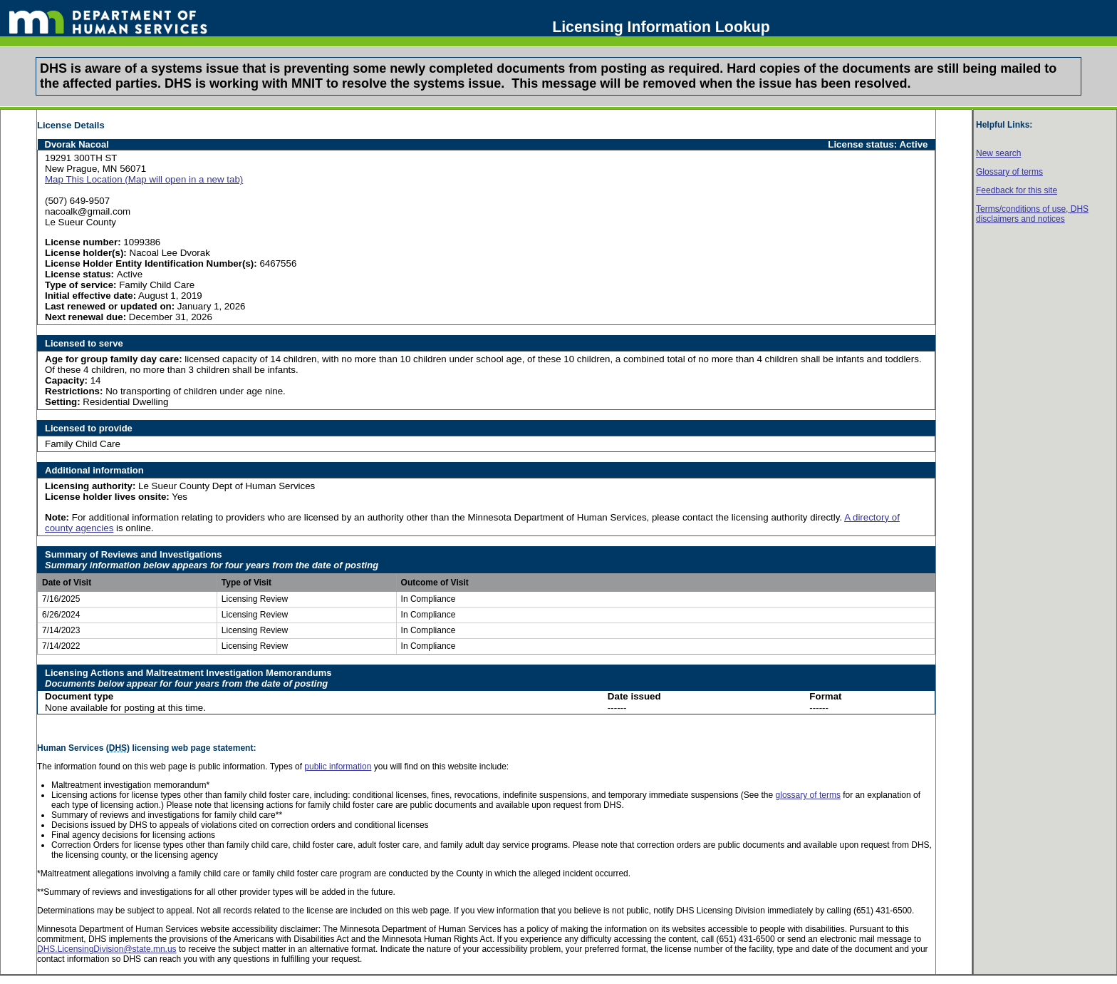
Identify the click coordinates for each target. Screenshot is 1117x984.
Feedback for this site (1016, 190)
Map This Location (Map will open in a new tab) (144, 179)
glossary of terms (808, 795)
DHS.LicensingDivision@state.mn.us (107, 949)
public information (337, 767)
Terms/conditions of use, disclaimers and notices (1032, 214)
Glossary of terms (1009, 172)
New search (998, 153)
